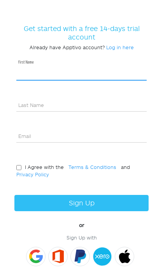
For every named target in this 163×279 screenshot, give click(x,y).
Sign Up (82, 203)
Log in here (120, 47)
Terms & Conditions (90, 167)
